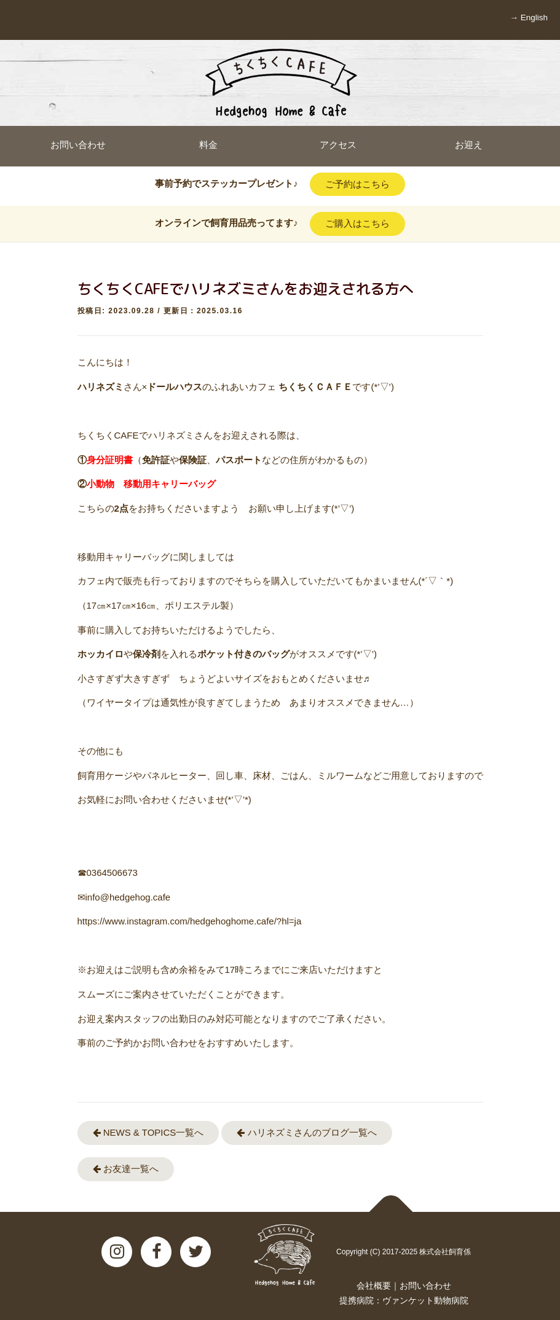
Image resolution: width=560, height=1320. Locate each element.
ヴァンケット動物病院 (425, 1300)
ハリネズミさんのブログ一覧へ (306, 1132)
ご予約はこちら (357, 184)
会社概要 (374, 1286)
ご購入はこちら (357, 223)
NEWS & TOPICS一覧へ (148, 1132)
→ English (529, 17)
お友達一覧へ (126, 1168)
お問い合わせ (425, 1286)
